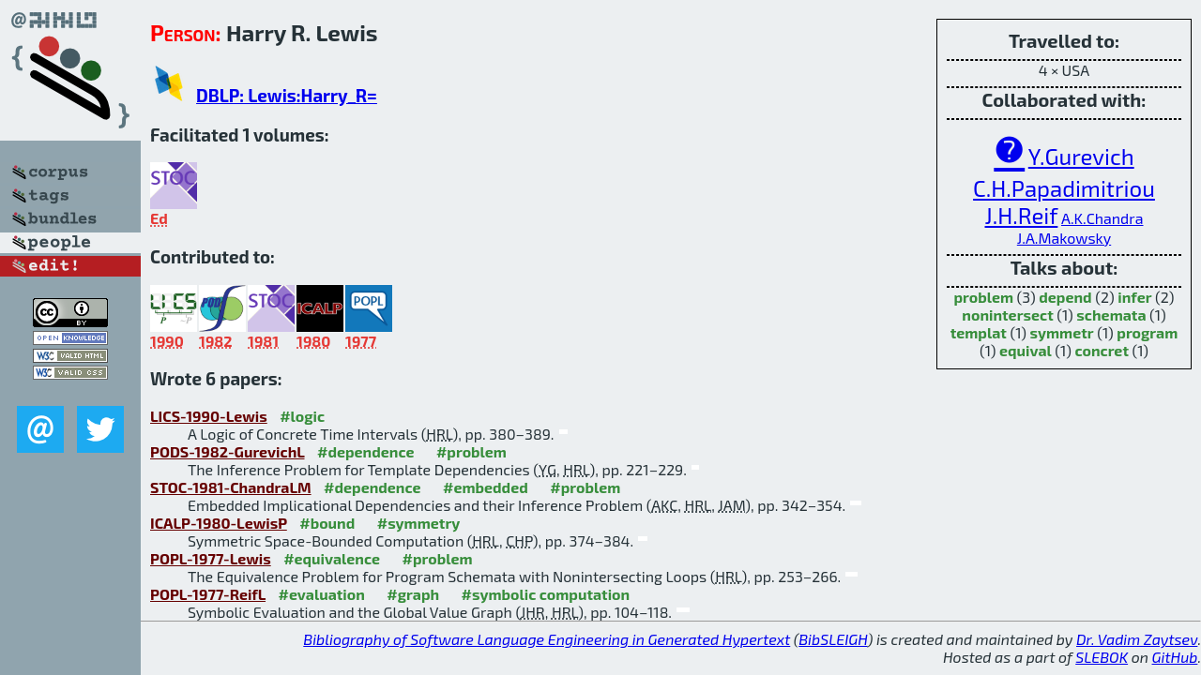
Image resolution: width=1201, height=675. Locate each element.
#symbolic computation (546, 594)
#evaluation (322, 594)
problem (983, 297)
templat (978, 332)
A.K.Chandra (1102, 218)
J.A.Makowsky (1064, 238)
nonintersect (1007, 314)
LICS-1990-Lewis (208, 416)
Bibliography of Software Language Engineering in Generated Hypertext (546, 639)
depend (1065, 297)
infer (1134, 297)
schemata (1111, 314)
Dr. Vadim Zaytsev (1136, 639)
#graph (413, 594)
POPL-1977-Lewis (210, 558)
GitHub (1175, 657)
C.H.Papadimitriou (1064, 188)
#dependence (365, 451)
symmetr (1062, 332)
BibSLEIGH (832, 639)
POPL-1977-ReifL (208, 594)
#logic (302, 416)
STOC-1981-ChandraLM (231, 487)
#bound (327, 523)
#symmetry (419, 523)
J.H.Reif (1021, 215)
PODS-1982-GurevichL (227, 451)
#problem (471, 451)
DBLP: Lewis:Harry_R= (286, 95)
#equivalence (331, 558)
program (1147, 332)
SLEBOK (1101, 657)
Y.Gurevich (1081, 156)
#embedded (485, 487)
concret (1101, 350)
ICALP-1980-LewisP (218, 523)
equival (1025, 350)
